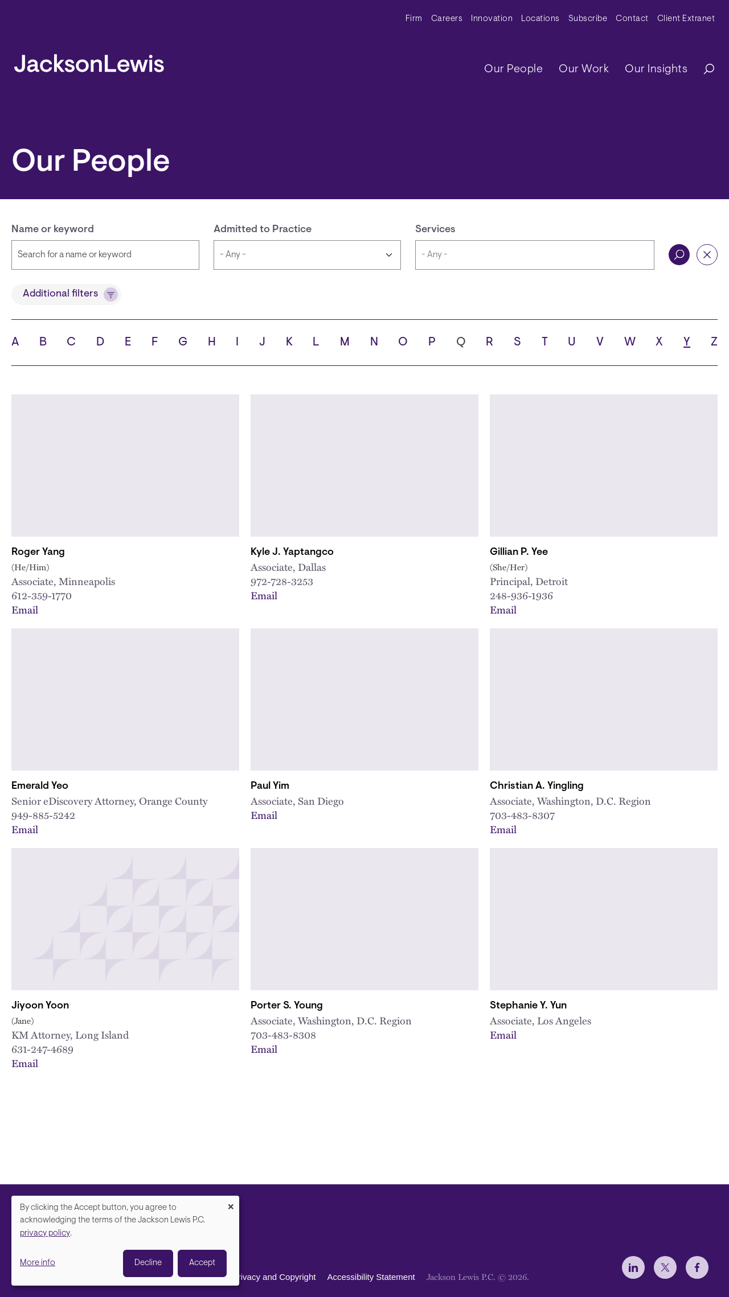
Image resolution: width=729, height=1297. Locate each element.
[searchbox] (534, 255)
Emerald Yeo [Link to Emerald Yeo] (39, 786)
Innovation (492, 19)
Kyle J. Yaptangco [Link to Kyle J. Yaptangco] (292, 552)
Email (24, 609)
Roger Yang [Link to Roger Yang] (38, 552)
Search (679, 254)
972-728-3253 (282, 581)
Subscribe (588, 19)
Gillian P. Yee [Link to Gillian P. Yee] (519, 552)
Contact (632, 19)
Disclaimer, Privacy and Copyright (252, 1277)
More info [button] (37, 1263)
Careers (447, 19)
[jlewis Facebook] (697, 1267)
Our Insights (656, 69)
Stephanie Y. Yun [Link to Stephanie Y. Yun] (528, 1006)
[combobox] (534, 255)
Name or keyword (52, 230)
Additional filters (60, 294)
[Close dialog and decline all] (230, 1203)
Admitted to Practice (263, 230)
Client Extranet (686, 19)
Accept (202, 1263)
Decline (148, 1263)
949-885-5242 (43, 815)
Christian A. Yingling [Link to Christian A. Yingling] (537, 786)
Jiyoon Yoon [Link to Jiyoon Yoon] (40, 1006)
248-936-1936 (521, 595)
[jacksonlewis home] (89, 60)
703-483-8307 (522, 815)
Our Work (584, 69)
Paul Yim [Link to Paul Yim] (270, 786)
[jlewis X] (665, 1267)
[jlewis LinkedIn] (633, 1267)
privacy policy (45, 1233)
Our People (513, 69)
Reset (707, 254)
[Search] (703, 69)
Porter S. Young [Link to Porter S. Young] (287, 1006)
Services (435, 230)
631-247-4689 (42, 1048)
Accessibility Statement (371, 1277)
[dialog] (125, 1241)
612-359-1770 (41, 595)
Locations (540, 19)
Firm (414, 19)
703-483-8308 (283, 1034)
